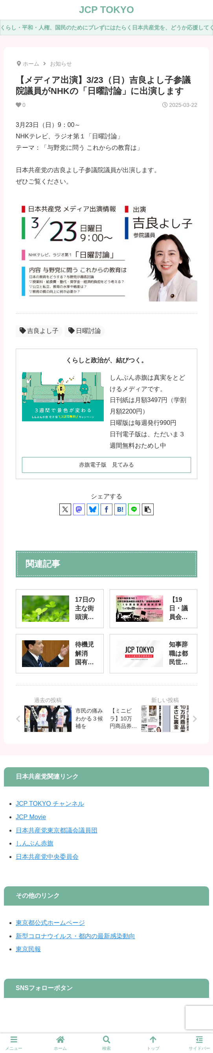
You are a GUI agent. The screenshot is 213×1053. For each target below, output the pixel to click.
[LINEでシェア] (134, 509)
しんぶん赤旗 (34, 843)
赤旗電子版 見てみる (106, 464)
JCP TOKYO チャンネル (50, 803)
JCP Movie (31, 817)
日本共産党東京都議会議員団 (56, 830)
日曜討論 (84, 330)
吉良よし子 (39, 330)
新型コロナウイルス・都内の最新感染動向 (75, 936)
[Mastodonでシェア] (79, 509)
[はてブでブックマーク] (120, 509)
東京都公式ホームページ (50, 922)
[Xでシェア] (65, 509)
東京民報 (28, 949)
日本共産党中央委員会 (47, 856)
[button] (148, 509)
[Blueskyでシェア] (93, 509)
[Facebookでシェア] (106, 509)
